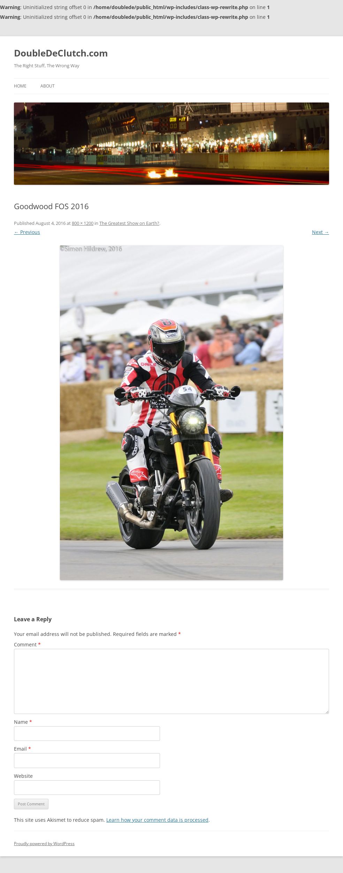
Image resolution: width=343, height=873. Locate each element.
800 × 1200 (82, 223)
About (47, 86)
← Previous (27, 232)
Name (23, 722)
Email (22, 748)
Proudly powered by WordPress (44, 844)
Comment (27, 644)
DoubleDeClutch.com (61, 53)
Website (23, 776)
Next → (320, 232)
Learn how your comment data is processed (157, 820)
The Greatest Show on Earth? (129, 223)
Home (20, 86)
